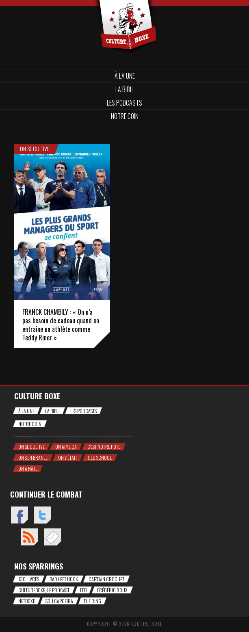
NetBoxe (26, 600)
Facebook (19, 515)
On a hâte (27, 468)
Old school (100, 457)
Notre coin (125, 116)
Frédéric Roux (112, 590)
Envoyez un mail (52, 537)
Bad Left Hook (64, 579)
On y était (67, 457)
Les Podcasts (124, 103)
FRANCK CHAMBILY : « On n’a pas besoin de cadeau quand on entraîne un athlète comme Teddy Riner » (60, 324)
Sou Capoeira (59, 600)
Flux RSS (29, 537)
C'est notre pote (103, 446)
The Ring (92, 600)
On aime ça (66, 446)
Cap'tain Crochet (106, 579)
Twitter (42, 515)
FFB (83, 590)
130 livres (28, 579)
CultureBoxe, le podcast (43, 590)
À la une (125, 76)
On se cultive (34, 148)
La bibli (124, 89)
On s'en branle (33, 457)
